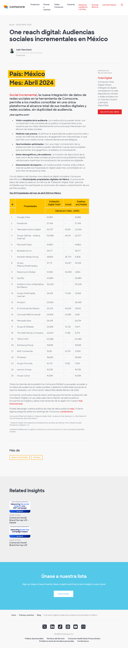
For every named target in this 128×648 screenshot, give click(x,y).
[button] (83, 8)
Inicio (13, 615)
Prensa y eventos (26, 615)
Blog (11, 24)
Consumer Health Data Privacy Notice (84, 638)
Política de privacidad (34, 638)
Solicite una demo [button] (110, 112)
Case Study (15, 515)
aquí (72, 408)
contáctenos (66, 411)
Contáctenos (83, 641)
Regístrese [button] (63, 594)
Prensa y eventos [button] (47, 7)
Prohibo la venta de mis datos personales (56, 641)
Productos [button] (35, 4)
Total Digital (105, 77)
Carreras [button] (71, 4)
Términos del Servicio (56, 638)
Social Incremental (23, 94)
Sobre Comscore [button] (58, 5)
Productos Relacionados (105, 71)
